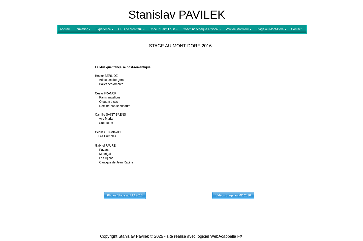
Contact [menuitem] (296, 29)
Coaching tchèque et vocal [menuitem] (202, 29)
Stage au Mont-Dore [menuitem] (271, 29)
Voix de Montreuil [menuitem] (238, 29)
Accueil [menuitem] (65, 29)
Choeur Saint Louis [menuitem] (164, 29)
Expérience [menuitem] (104, 29)
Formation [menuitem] (82, 29)
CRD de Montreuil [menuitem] (131, 29)
